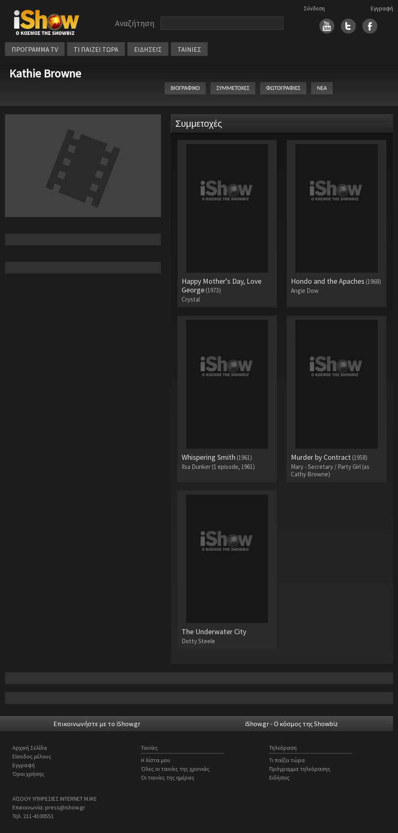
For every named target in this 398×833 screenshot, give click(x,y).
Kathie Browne (45, 73)
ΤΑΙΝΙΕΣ (189, 49)
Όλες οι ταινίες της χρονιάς (175, 769)
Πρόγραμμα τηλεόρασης (300, 769)
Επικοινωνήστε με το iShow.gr (96, 724)
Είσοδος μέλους (31, 756)
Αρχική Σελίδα (29, 747)
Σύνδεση (314, 8)
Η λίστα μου (155, 760)
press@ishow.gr (65, 807)
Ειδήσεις (279, 777)
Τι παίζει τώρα (287, 760)
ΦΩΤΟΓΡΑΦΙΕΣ (283, 88)
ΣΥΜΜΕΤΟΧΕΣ (232, 88)
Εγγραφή (382, 8)
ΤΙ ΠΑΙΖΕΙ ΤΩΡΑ (96, 49)
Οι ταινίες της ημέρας (167, 777)
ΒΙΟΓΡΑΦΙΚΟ (185, 88)
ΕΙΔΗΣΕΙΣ (148, 49)
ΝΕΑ (322, 88)
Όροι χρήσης (28, 773)
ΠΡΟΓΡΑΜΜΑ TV (35, 49)
